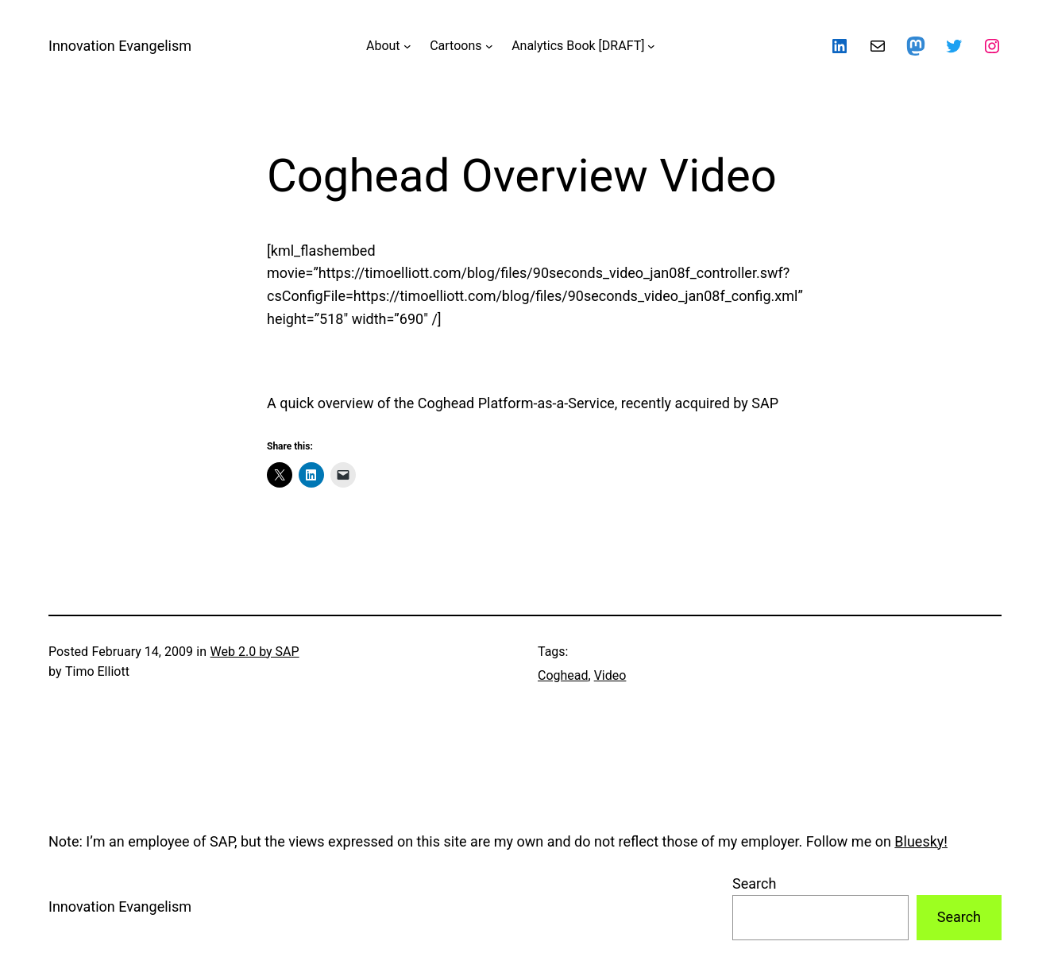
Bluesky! (921, 841)
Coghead (563, 675)
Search (754, 883)
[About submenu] (407, 46)
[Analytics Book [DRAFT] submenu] (651, 46)
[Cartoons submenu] (489, 46)
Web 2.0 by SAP (254, 651)
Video (610, 675)
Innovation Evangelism (119, 45)
